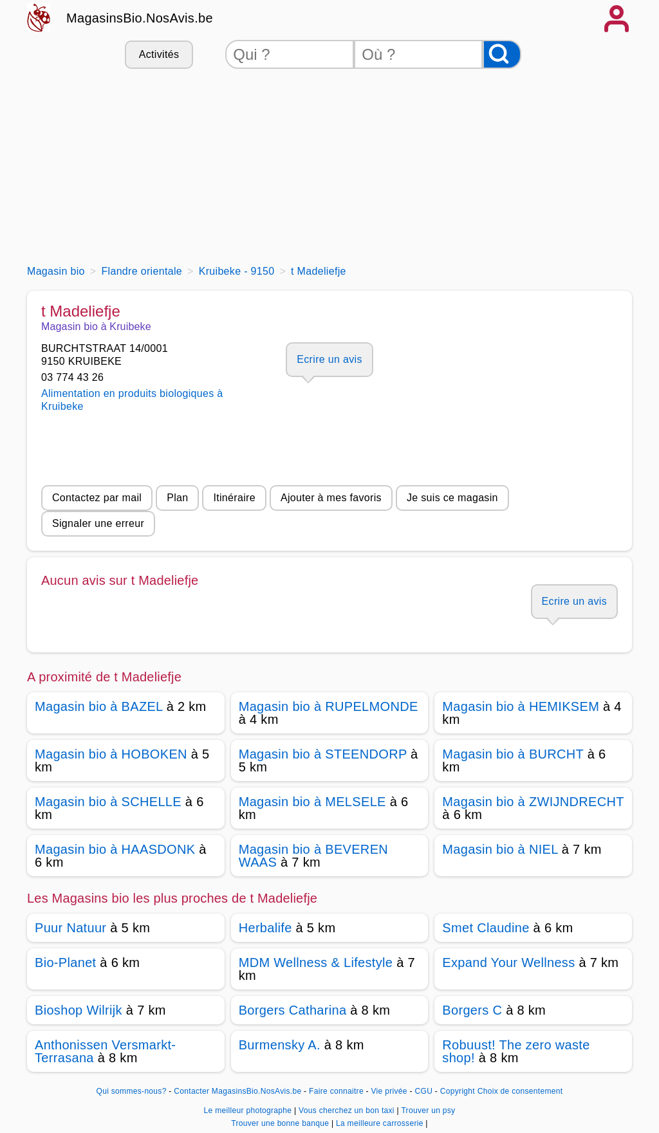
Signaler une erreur (98, 523)
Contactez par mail (97, 497)
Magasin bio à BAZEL (99, 706)
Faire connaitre (336, 1091)
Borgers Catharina (293, 1010)
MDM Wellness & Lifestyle (316, 962)
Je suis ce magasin (452, 497)
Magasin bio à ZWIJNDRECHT (533, 802)
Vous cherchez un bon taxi (347, 1110)
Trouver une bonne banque (281, 1123)
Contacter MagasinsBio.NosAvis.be (237, 1091)
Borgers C (472, 1010)
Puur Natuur (70, 928)
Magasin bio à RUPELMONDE (328, 706)
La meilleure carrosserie (380, 1123)
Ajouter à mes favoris (331, 497)
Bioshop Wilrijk (78, 1010)
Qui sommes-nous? (132, 1091)
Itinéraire (234, 497)
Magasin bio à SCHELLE (108, 802)
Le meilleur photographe (249, 1110)
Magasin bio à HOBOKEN (111, 754)
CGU (424, 1091)
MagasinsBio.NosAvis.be (139, 18)
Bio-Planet (65, 962)
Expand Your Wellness (508, 962)
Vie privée (389, 1091)
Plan (177, 497)
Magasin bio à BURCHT (512, 754)
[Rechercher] (502, 54)
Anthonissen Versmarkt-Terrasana (105, 1051)
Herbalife (265, 928)
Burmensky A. (279, 1045)
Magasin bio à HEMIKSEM (520, 706)
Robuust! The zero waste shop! (515, 1051)
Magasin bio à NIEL (500, 849)
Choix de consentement (520, 1091)
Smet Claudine (485, 928)
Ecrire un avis (329, 359)
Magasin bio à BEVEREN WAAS (313, 855)
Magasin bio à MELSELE (312, 802)
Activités (159, 54)
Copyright (457, 1091)
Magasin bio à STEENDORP (323, 754)
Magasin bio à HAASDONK (115, 849)
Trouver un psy (428, 1110)
